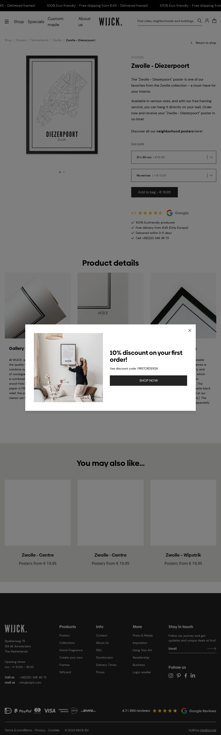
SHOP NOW (148, 380)
